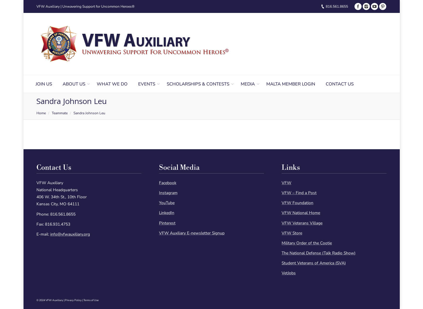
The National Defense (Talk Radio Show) (318, 253)
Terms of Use (91, 300)
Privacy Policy (73, 300)
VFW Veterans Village (302, 223)
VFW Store (292, 233)
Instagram (168, 193)
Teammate (60, 113)
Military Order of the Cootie (307, 243)
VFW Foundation (297, 203)
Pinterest (167, 223)
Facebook (167, 183)
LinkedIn (166, 213)
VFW (286, 183)
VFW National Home (301, 213)
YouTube (167, 203)
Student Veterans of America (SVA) (314, 263)
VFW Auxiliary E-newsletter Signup (192, 233)
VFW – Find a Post (299, 193)
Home (41, 113)
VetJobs (289, 273)
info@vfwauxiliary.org (70, 234)
